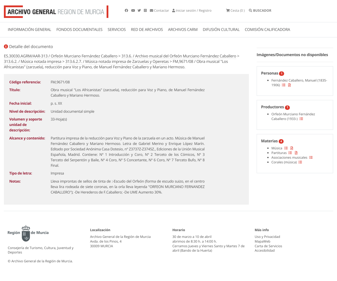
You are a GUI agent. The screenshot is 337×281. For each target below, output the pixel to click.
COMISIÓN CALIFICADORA (267, 29)
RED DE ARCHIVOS (147, 29)
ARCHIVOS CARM (183, 29)
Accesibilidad (265, 250)
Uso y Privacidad (267, 236)
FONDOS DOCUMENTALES (79, 29)
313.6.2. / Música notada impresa (32, 61)
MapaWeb (262, 241)
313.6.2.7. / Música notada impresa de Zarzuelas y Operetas (117, 61)
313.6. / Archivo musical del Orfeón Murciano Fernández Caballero (178, 56)
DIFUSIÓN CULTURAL (221, 29)
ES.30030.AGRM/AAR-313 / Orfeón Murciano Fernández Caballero (60, 56)
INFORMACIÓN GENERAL (29, 29)
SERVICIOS (117, 29)
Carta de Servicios (268, 246)
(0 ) (235, 10)
